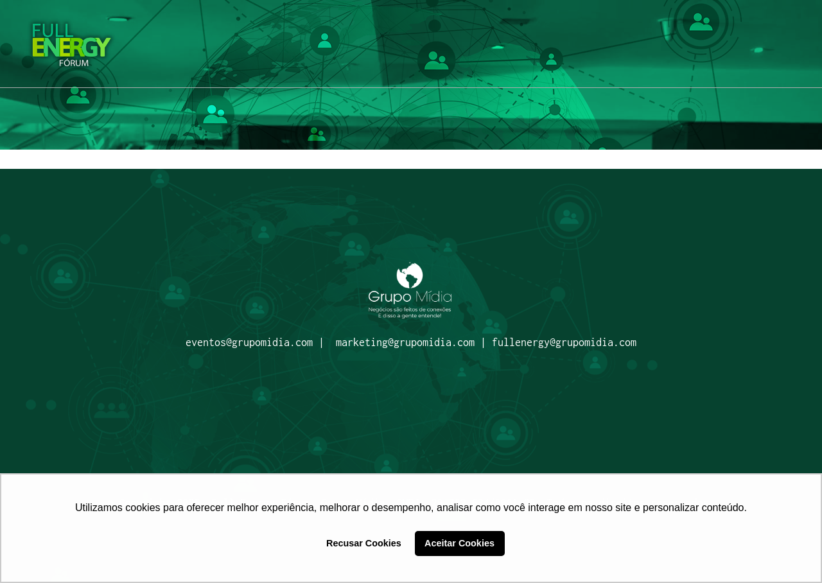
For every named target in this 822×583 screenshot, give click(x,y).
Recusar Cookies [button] (363, 543)
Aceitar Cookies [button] (459, 543)
